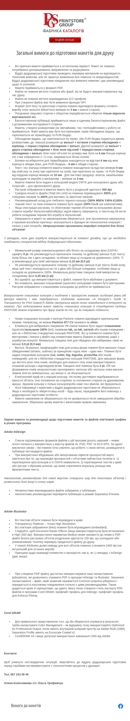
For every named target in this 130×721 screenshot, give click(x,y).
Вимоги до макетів (26, 705)
